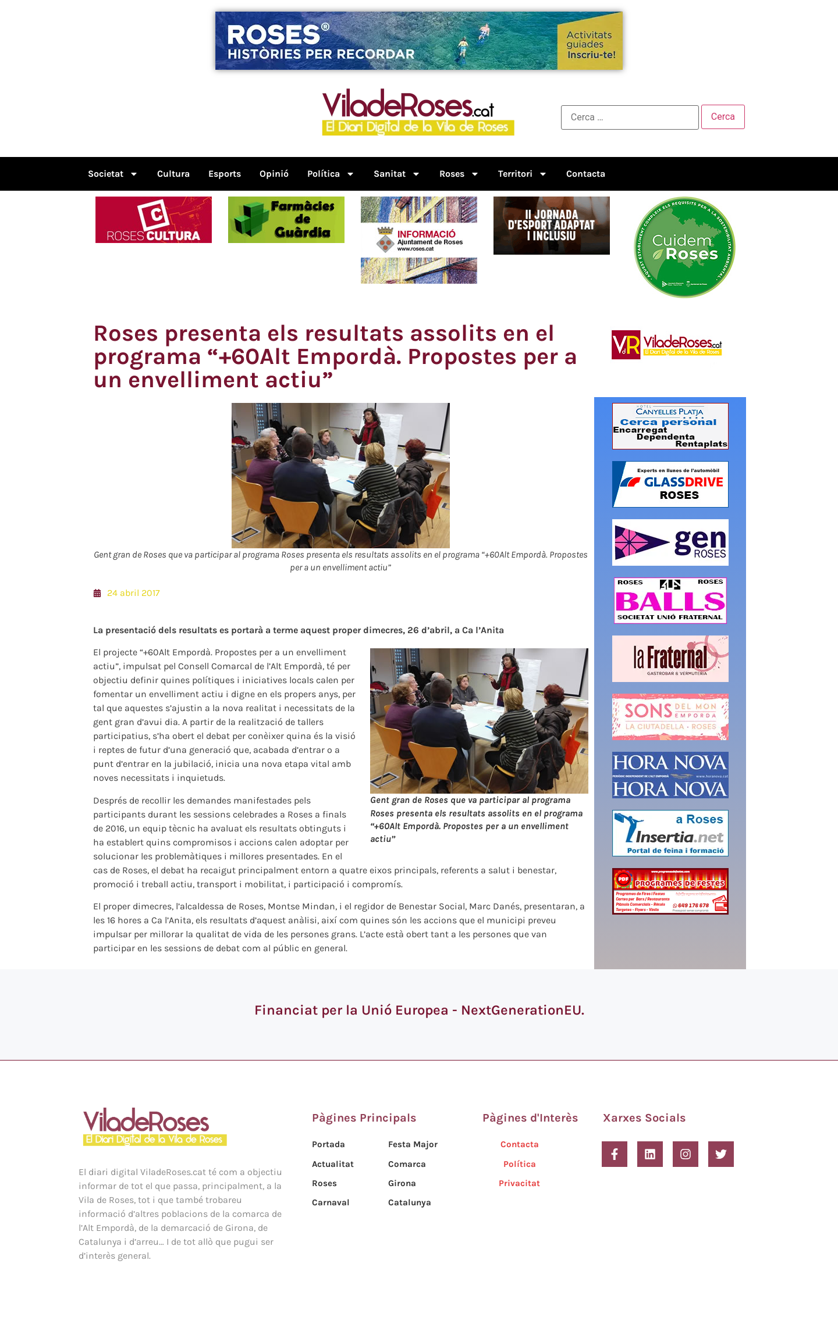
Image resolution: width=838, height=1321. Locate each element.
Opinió (274, 173)
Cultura (173, 173)
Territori (523, 173)
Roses (459, 173)
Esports (224, 173)
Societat (113, 173)
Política (331, 173)
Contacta (585, 173)
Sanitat (397, 173)
